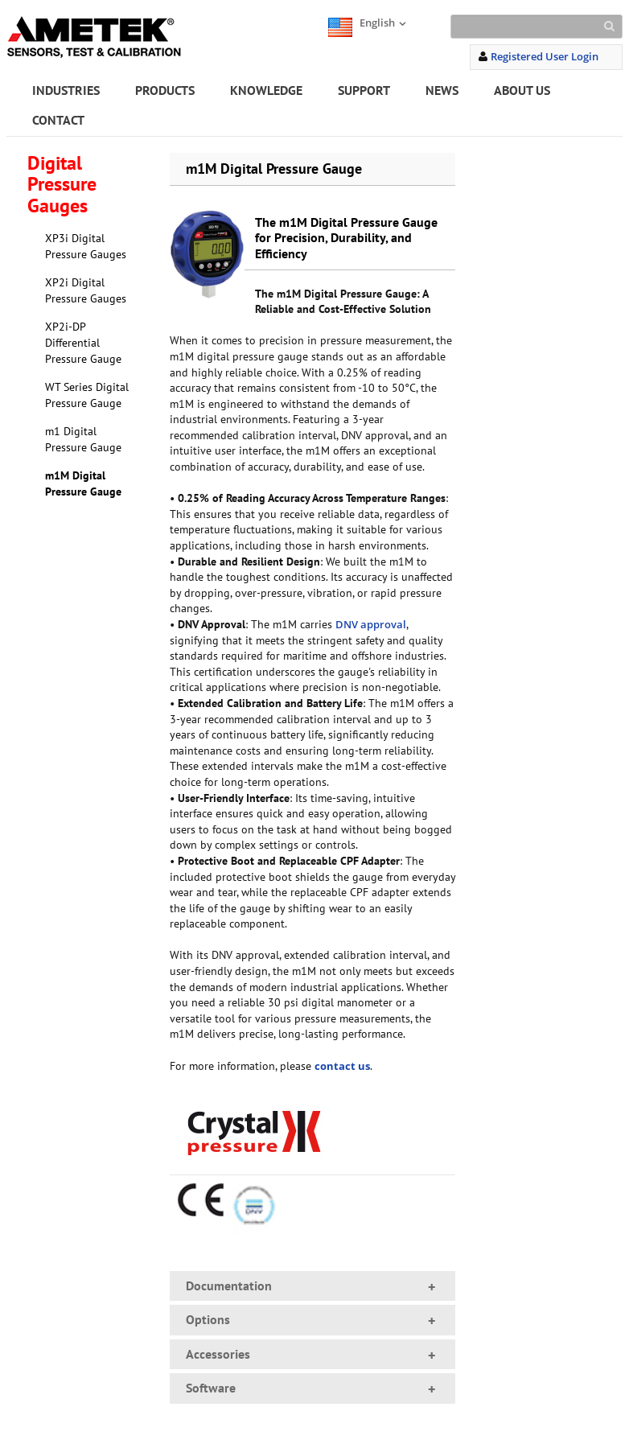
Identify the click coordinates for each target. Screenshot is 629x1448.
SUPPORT (364, 90)
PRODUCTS (165, 90)
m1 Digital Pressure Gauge (83, 439)
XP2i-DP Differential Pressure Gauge (83, 342)
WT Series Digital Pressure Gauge (87, 395)
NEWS (442, 90)
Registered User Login (544, 56)
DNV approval (370, 624)
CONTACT (58, 120)
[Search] (536, 26)
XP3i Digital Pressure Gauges (85, 246)
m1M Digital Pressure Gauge (83, 483)
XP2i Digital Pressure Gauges (85, 290)
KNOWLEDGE (266, 90)
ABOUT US (522, 90)
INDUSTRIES (66, 90)
